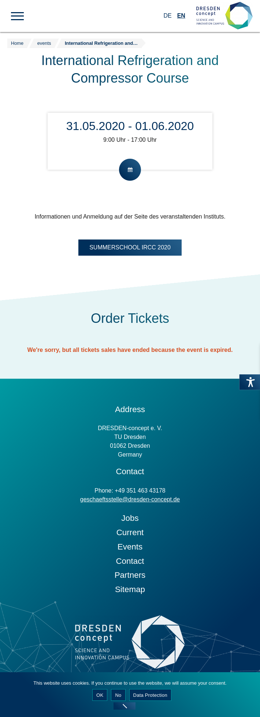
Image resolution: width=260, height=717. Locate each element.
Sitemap (130, 589)
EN (181, 15)
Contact (130, 561)
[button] (17, 15)
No (118, 695)
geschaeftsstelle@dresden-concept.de (130, 499)
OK (99, 695)
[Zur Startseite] (224, 16)
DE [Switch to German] (167, 15)
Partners (130, 575)
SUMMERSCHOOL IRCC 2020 (130, 247)
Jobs (129, 518)
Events (130, 546)
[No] (124, 706)
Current (130, 532)
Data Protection (150, 695)
